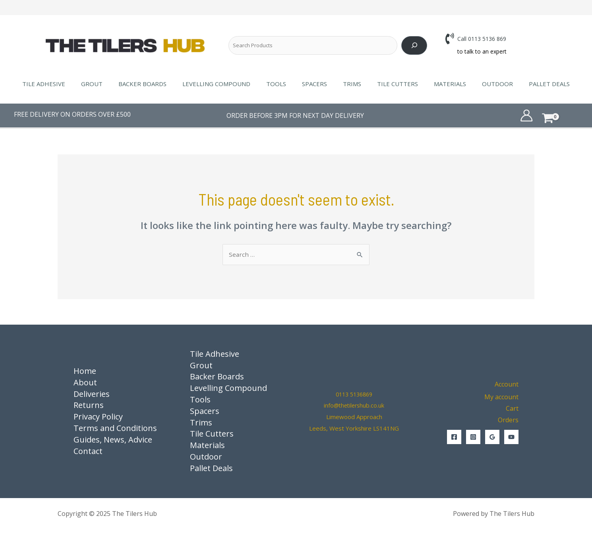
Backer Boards (154, 84)
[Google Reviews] (492, 437)
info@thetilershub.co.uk (354, 406)
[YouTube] (511, 437)
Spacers (314, 84)
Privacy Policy (98, 417)
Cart (512, 409)
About (85, 382)
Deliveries (92, 394)
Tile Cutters (389, 84)
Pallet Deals (529, 84)
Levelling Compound (224, 84)
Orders (508, 420)
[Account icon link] (526, 115)
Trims (348, 84)
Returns (89, 405)
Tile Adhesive (63, 84)
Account (506, 384)
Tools (280, 84)
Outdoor (481, 84)
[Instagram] (473, 437)
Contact (88, 451)
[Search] (414, 45)
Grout (107, 84)
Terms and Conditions (115, 428)
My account (501, 397)
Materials (438, 84)
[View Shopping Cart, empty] (559, 115)
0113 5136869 (354, 394)
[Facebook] (454, 437)
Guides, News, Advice (113, 440)
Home (85, 371)
